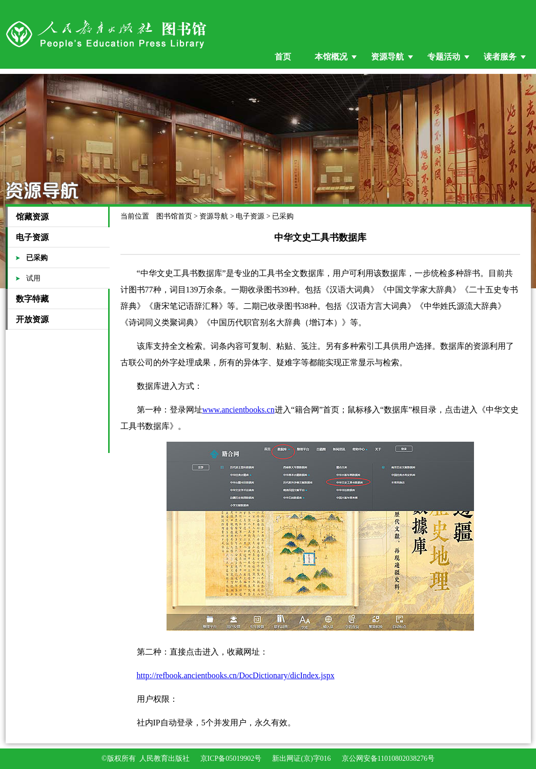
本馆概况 (331, 56)
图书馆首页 (174, 216)
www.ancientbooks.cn (238, 409)
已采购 (37, 258)
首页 (283, 56)
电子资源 (32, 237)
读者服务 (500, 56)
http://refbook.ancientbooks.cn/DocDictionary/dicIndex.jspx (236, 675)
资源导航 (387, 56)
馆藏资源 (32, 216)
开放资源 (32, 319)
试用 (33, 278)
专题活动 (443, 56)
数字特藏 (32, 298)
